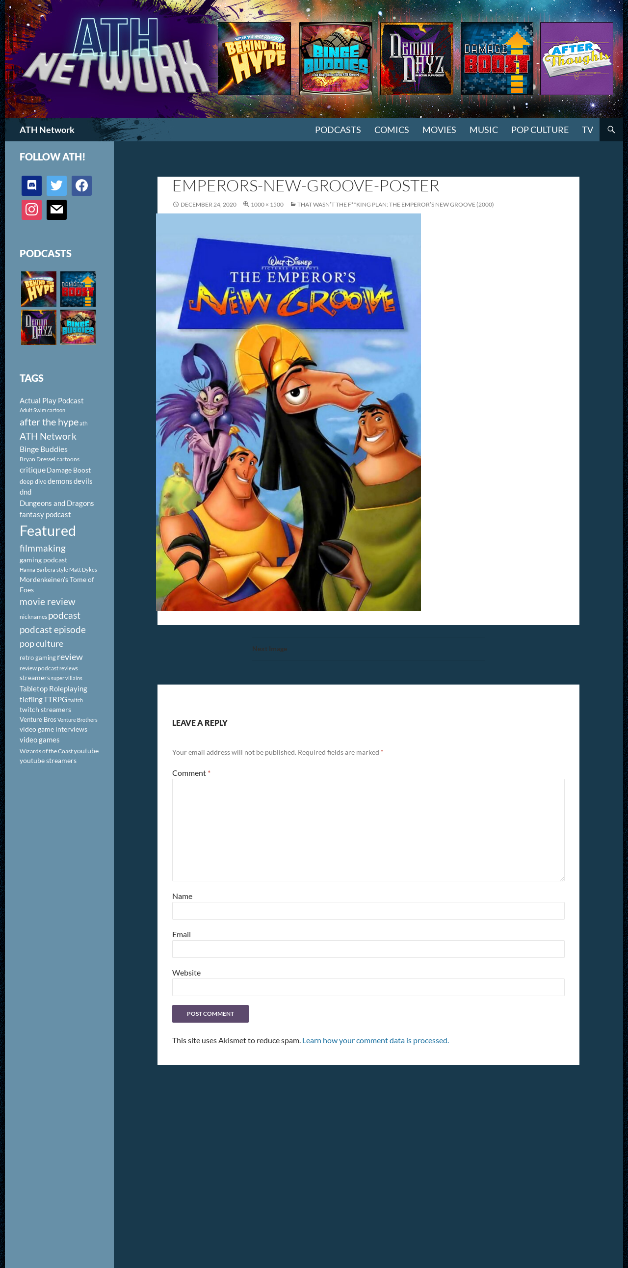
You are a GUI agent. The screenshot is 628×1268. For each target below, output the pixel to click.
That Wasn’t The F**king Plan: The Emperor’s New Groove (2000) (395, 204)
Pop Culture (540, 129)
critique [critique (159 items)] (33, 469)
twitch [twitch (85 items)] (75, 700)
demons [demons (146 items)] (60, 480)
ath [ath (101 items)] (83, 423)
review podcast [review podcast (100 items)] (39, 668)
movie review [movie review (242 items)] (48, 601)
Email (181, 934)
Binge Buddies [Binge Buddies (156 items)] (44, 449)
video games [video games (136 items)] (40, 740)
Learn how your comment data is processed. (375, 1040)
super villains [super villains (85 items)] (66, 678)
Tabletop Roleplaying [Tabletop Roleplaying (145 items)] (53, 688)
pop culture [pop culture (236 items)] (41, 643)
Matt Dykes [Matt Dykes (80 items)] (83, 569)
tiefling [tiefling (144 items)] (31, 699)
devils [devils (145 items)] (83, 480)
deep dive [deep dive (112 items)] (33, 481)
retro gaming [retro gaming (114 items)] (38, 657)
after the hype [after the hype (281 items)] (49, 421)
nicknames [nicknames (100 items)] (33, 616)
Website (186, 972)
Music (484, 129)
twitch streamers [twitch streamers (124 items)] (45, 709)
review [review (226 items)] (70, 656)
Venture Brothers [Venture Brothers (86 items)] (77, 719)
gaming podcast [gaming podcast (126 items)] (43, 559)
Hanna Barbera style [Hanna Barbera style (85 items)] (44, 569)
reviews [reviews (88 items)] (68, 668)
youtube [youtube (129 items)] (86, 750)
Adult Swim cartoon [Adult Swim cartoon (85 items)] (42, 410)
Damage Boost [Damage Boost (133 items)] (69, 470)
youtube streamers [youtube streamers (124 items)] (48, 760)
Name (182, 895)
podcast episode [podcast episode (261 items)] (53, 629)
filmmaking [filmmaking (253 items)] (43, 548)
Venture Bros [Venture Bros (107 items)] (38, 719)
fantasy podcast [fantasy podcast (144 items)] (45, 514)
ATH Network (47, 129)
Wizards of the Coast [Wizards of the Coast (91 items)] (46, 751)
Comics (391, 129)
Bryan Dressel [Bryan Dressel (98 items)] (37, 459)
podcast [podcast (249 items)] (64, 615)
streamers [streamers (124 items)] (35, 677)
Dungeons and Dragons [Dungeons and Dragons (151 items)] (57, 503)
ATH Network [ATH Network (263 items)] (48, 436)
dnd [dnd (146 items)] (25, 491)
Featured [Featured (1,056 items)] (48, 530)
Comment (191, 772)
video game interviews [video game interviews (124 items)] (53, 729)
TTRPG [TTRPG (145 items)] (55, 699)
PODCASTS (338, 129)
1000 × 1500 (267, 204)
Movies (439, 129)
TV (587, 129)
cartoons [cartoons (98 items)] (67, 459)
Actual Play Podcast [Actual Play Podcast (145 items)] (52, 400)
